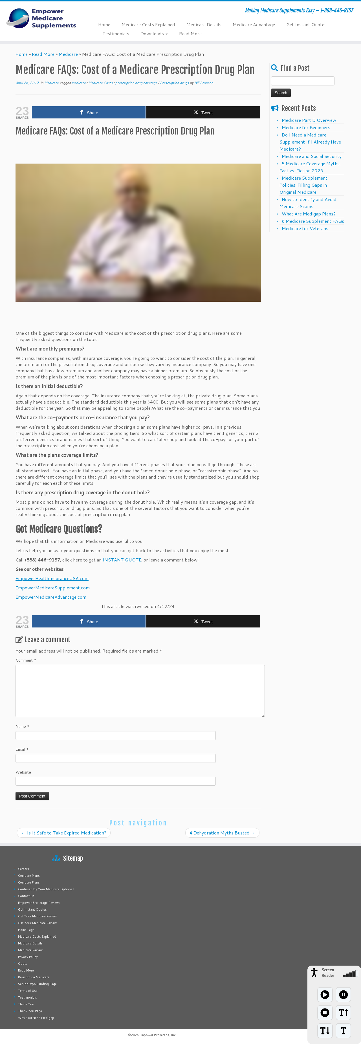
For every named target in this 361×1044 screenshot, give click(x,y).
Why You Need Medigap (36, 1018)
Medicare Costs (100, 82)
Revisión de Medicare (33, 977)
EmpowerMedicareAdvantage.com (51, 597)
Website (23, 772)
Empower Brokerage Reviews (39, 902)
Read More (190, 33)
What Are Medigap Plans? (309, 213)
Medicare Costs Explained (148, 24)
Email (22, 749)
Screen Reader (328, 972)
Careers (23, 869)
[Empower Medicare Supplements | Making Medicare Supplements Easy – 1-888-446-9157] (41, 18)
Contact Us (26, 896)
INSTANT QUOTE (122, 559)
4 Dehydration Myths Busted (222, 832)
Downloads (154, 33)
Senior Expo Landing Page (37, 984)
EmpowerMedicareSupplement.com (53, 587)
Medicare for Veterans (305, 228)
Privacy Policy (28, 957)
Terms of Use (28, 990)
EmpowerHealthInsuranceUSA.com (52, 578)
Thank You (26, 1004)
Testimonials (115, 33)
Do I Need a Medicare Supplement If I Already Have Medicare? (310, 141)
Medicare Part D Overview (309, 120)
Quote (22, 963)
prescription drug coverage (136, 82)
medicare (79, 82)
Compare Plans (29, 875)
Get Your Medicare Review (37, 916)
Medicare (68, 54)
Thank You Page (30, 1011)
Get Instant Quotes (306, 24)
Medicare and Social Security (312, 156)
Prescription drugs (175, 82)
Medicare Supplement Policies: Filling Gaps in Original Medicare (303, 185)
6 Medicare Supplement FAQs (313, 221)
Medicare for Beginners (306, 127)
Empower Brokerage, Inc (158, 1035)
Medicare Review (30, 950)
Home (104, 24)
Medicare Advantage (254, 24)
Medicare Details (203, 24)
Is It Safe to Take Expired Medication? (63, 832)
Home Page (26, 930)
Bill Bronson (203, 82)
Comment (26, 660)
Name (23, 726)
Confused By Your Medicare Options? (46, 889)
